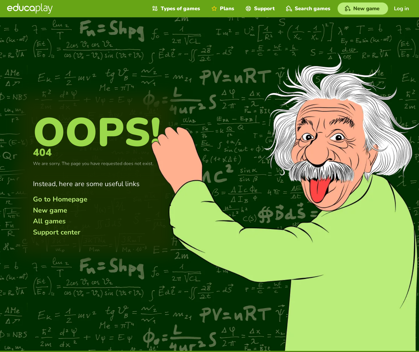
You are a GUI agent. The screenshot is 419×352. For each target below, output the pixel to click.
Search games (307, 8)
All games (49, 221)
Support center (56, 232)
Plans (222, 8)
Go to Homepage (60, 199)
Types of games (175, 8)
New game (50, 210)
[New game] (362, 8)
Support (259, 8)
